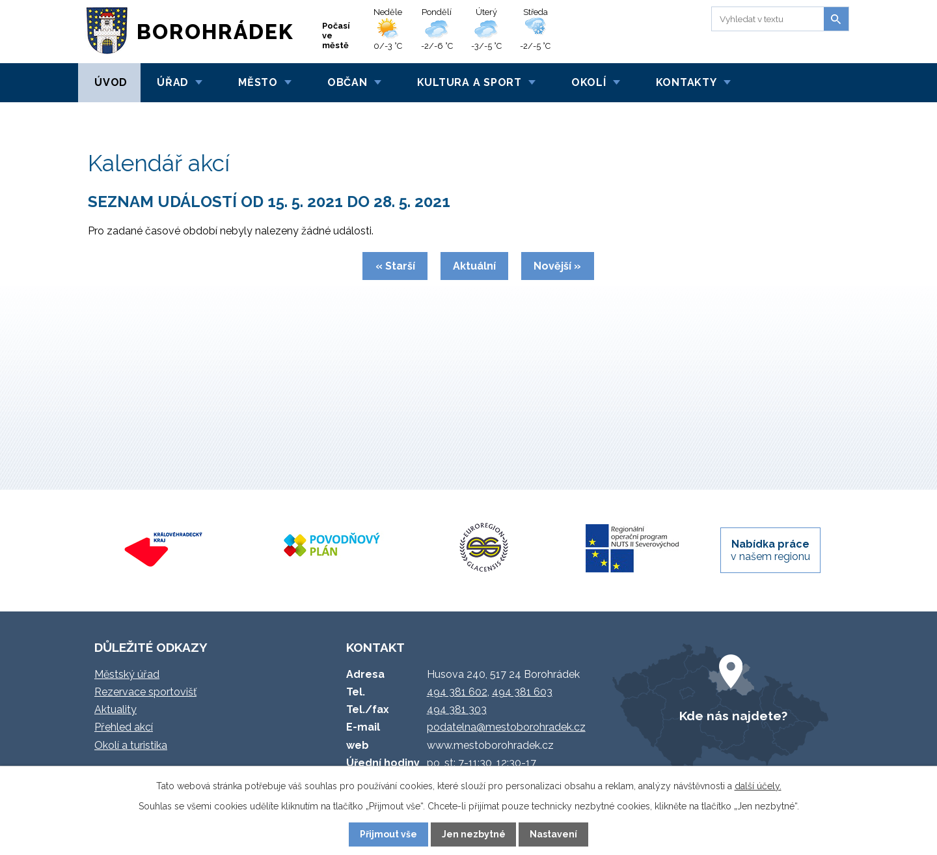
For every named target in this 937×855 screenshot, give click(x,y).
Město (258, 82)
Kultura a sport (469, 82)
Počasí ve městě (336, 35)
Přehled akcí (123, 727)
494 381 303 (457, 709)
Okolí (588, 82)
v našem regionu (770, 550)
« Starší (395, 266)
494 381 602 (457, 692)
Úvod (111, 82)
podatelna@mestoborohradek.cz (506, 727)
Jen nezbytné (474, 834)
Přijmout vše (388, 834)
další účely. (758, 786)
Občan (347, 82)
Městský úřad (126, 674)
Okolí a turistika (130, 745)
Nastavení (553, 834)
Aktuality (115, 709)
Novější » (557, 266)
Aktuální (474, 266)
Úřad (173, 82)
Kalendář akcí (167, 116)
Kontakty (686, 82)
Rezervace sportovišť (145, 692)
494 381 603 (522, 692)
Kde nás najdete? (733, 715)
